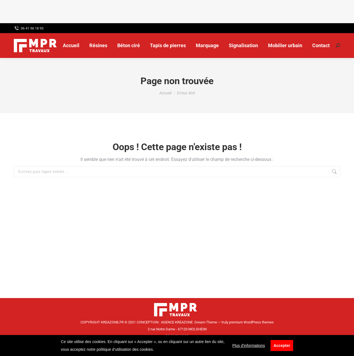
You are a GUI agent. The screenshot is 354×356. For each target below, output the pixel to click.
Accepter (282, 345)
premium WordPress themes (251, 322)
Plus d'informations (248, 345)
